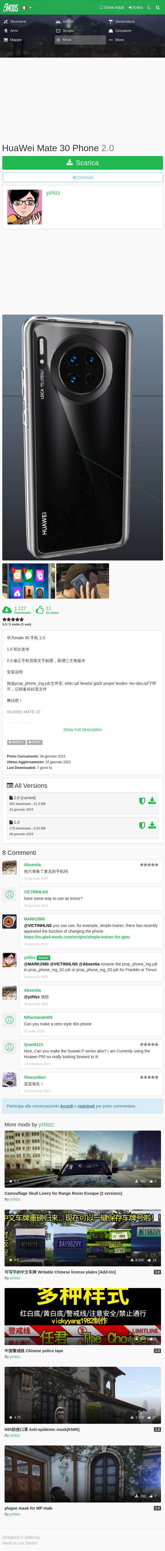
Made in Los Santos (20, 1543)
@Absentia (89, 964)
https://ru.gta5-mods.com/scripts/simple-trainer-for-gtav (77, 937)
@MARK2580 (36, 964)
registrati (86, 1106)
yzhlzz (53, 193)
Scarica (83, 163)
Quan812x (33, 1044)
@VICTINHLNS (38, 925)
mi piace (52, 612)
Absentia (32, 864)
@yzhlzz (32, 997)
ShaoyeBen (35, 1077)
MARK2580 (34, 919)
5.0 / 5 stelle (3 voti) (16, 624)
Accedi (66, 1106)
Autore (43, 957)
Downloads (22, 612)
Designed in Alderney (21, 1537)
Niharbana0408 (38, 1017)
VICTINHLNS (36, 892)
